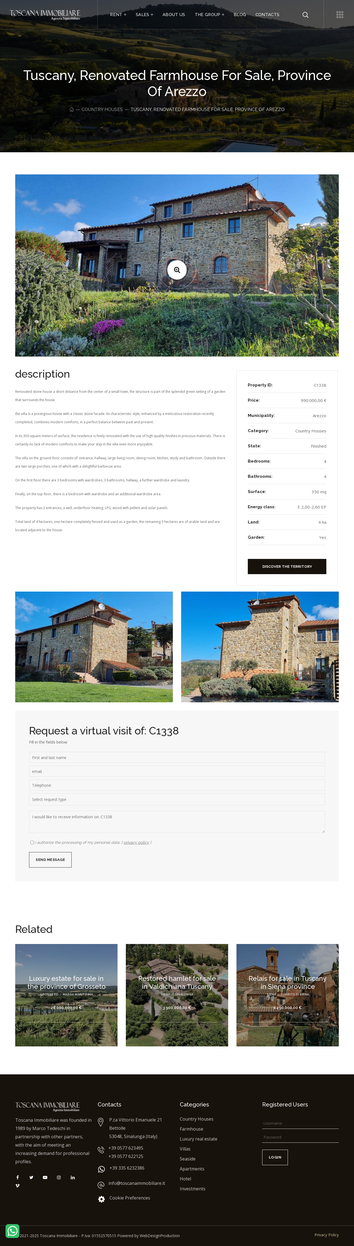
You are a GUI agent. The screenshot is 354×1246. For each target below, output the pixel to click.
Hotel (185, 1179)
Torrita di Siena (294, 994)
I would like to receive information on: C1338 (177, 822)
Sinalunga (184, 994)
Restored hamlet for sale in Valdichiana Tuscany (177, 982)
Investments (192, 1189)
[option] (66, 999)
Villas (185, 1149)
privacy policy (136, 842)
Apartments (192, 1169)
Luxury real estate (198, 1139)
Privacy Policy (326, 1234)
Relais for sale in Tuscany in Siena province (288, 982)
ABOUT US (174, 14)
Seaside (188, 1159)
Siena (165, 994)
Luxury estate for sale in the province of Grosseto (66, 982)
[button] (287, 566)
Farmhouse (191, 1129)
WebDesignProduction (160, 1235)
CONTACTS (268, 14)
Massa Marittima (78, 994)
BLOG (240, 14)
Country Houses (102, 109)
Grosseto (49, 994)
